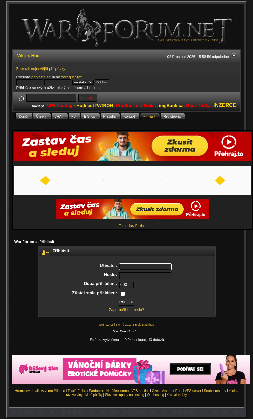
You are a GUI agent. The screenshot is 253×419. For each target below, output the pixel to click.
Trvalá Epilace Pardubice (86, 390)
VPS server (193, 390)
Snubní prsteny (215, 390)
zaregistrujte (71, 77)
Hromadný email (27, 390)
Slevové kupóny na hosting (124, 395)
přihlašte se (41, 77)
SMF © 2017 (123, 324)
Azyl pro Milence (53, 390)
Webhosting (155, 395)
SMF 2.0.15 (106, 324)
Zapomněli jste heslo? (126, 310)
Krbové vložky (176, 395)
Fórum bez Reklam (132, 226)
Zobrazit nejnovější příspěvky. (41, 68)
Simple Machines (143, 324)
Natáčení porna (117, 390)
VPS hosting (141, 390)
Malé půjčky (94, 395)
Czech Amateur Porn (167, 390)
